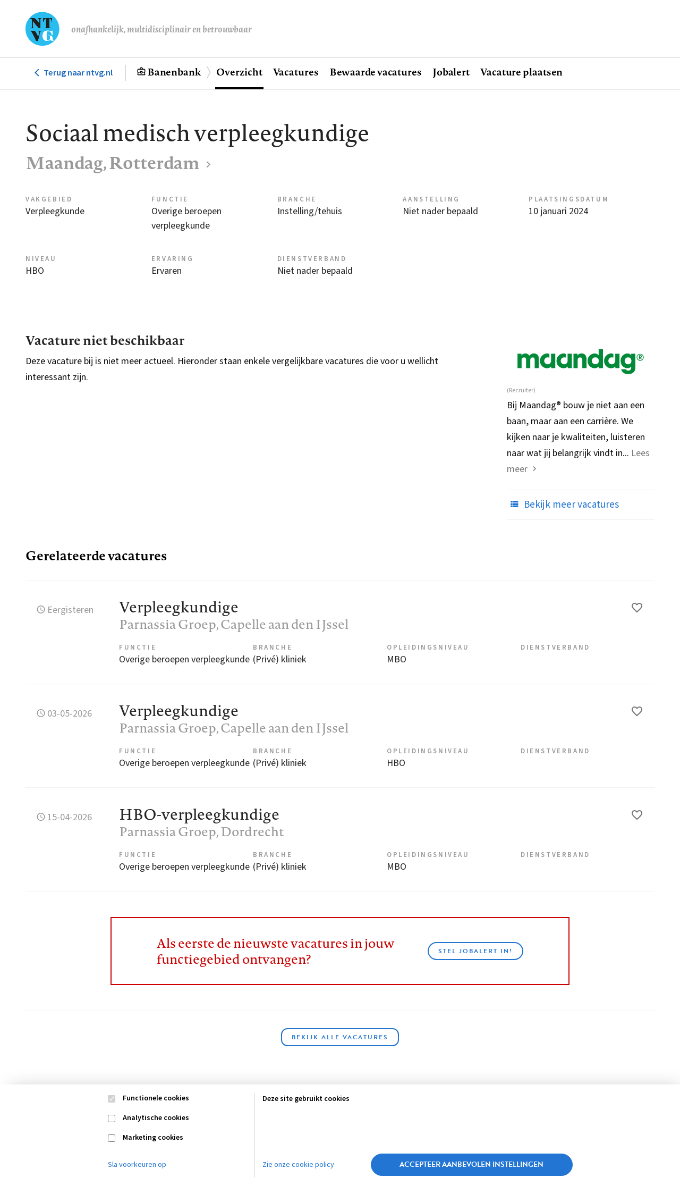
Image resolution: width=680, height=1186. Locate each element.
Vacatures (296, 72)
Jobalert (451, 72)
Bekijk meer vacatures (563, 504)
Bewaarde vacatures (375, 72)
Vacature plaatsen (521, 72)
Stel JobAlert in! (475, 951)
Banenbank (174, 72)
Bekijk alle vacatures (340, 1037)
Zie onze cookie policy (298, 1164)
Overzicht (239, 72)
